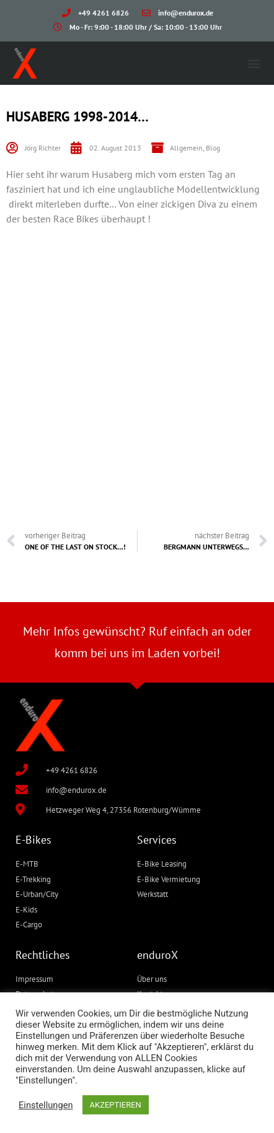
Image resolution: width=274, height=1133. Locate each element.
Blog (213, 147)
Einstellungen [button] (46, 1105)
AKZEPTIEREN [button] (115, 1104)
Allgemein (186, 147)
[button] (254, 63)
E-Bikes (33, 840)
